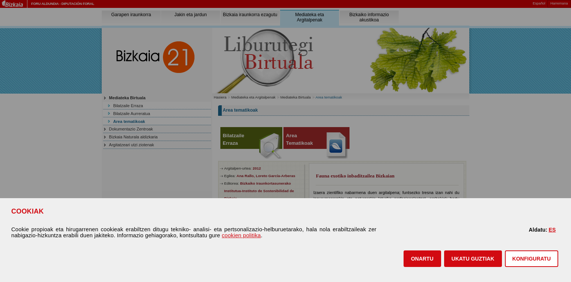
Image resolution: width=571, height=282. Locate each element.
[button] (422, 258)
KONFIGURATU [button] (531, 259)
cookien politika (241, 235)
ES (552, 230)
